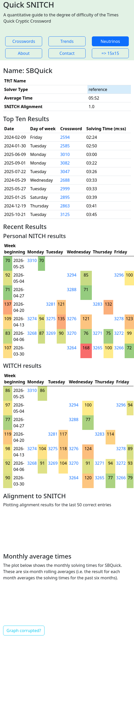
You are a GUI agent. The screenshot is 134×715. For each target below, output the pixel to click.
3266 (119, 348)
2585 (65, 146)
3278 (119, 319)
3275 (51, 319)
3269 (51, 333)
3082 (65, 163)
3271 (98, 333)
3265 (98, 348)
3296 (119, 275)
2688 (65, 180)
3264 (71, 348)
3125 (65, 214)
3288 (71, 289)
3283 (98, 304)
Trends (67, 41)
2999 (65, 189)
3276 (71, 319)
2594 (65, 137)
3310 (32, 260)
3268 (32, 333)
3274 (32, 319)
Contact (67, 53)
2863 (65, 206)
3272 (119, 333)
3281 (51, 304)
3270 (71, 333)
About (23, 53)
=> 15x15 (110, 53)
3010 (65, 154)
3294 (71, 275)
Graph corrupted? (24, 630)
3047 (65, 171)
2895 (65, 197)
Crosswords (23, 41)
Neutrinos (110, 41)
